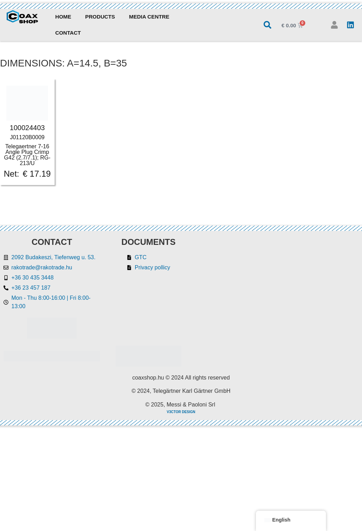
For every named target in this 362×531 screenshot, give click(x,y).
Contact (68, 33)
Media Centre (149, 17)
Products (100, 17)
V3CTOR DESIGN (181, 412)
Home (63, 17)
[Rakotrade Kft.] (279, 299)
